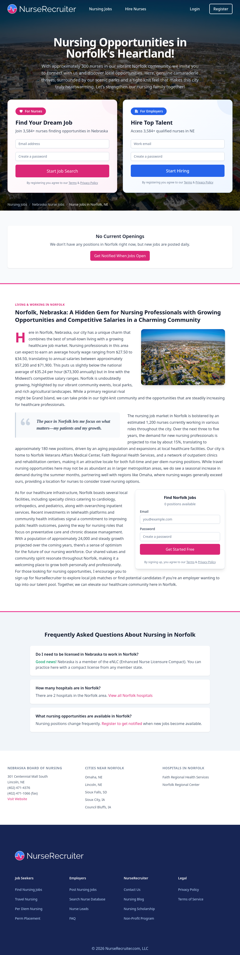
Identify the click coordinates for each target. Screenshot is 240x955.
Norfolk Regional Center (180, 787)
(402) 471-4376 (19, 790)
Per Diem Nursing (28, 909)
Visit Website (17, 801)
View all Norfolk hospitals (130, 698)
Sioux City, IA (95, 802)
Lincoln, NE (93, 787)
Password (147, 529)
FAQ (72, 918)
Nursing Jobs (100, 8)
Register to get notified (122, 726)
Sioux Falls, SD (96, 795)
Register (221, 8)
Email (144, 511)
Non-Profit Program (139, 918)
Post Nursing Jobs (83, 889)
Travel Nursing (26, 899)
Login (195, 8)
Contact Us (132, 889)
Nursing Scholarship (139, 909)
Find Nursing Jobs (28, 889)
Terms (73, 183)
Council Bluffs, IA (98, 810)
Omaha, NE (93, 780)
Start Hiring (177, 171)
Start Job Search (62, 171)
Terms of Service (190, 899)
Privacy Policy (89, 183)
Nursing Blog (134, 899)
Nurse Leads (79, 909)
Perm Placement (27, 918)
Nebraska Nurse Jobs (48, 204)
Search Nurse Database (87, 899)
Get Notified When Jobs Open (120, 255)
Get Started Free (180, 549)
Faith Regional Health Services (185, 780)
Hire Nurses (135, 8)
